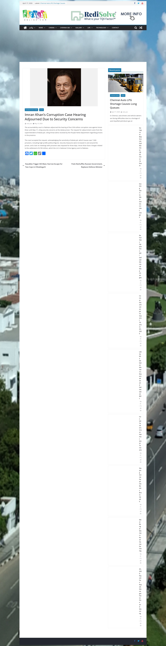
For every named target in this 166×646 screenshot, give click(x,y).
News (41, 28)
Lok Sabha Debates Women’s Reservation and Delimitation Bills (140, 375)
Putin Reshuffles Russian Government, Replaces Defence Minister (88, 165)
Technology (101, 28)
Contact (115, 28)
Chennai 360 (65, 28)
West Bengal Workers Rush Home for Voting (140, 535)
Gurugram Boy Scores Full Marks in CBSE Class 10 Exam (140, 147)
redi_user (29, 123)
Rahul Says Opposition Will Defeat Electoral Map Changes (140, 256)
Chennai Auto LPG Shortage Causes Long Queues (123, 103)
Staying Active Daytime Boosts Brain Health (140, 484)
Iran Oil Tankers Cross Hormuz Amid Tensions (140, 433)
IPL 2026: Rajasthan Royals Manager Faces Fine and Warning (140, 591)
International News (31, 109)
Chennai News (115, 95)
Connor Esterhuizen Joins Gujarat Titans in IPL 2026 (140, 315)
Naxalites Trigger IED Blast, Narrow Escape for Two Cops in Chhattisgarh (42, 165)
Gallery (78, 28)
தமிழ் (31, 28)
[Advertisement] (83, 46)
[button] (34, 27)
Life (89, 28)
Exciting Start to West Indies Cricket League (140, 200)
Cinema (51, 28)
